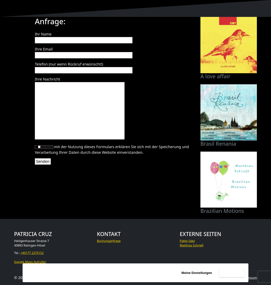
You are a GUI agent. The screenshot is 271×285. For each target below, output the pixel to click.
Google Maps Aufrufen (30, 262)
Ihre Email (83, 52)
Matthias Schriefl (191, 245)
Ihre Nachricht (80, 109)
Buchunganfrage (109, 241)
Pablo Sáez (187, 241)
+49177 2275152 (32, 253)
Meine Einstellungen (196, 273)
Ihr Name (83, 37)
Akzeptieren (232, 273)
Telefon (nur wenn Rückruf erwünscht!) (83, 67)
